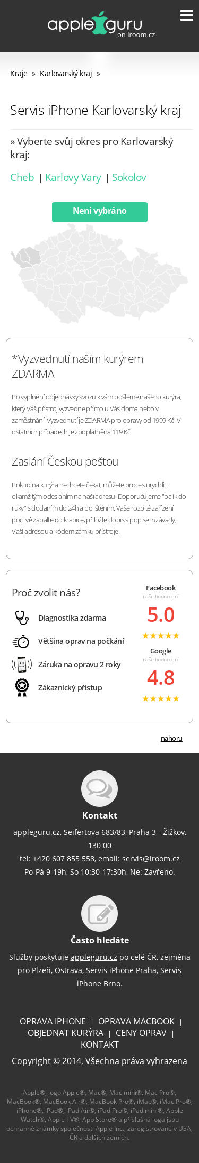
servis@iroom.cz (151, 858)
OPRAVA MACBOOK (136, 1021)
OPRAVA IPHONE (53, 1021)
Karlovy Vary (73, 177)
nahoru (172, 738)
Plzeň (41, 970)
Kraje (19, 73)
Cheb (22, 177)
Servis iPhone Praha (121, 970)
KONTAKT (100, 1044)
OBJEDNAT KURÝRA (65, 1033)
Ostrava (68, 970)
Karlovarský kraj (66, 73)
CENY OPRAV (141, 1033)
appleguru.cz (94, 957)
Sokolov (129, 177)
